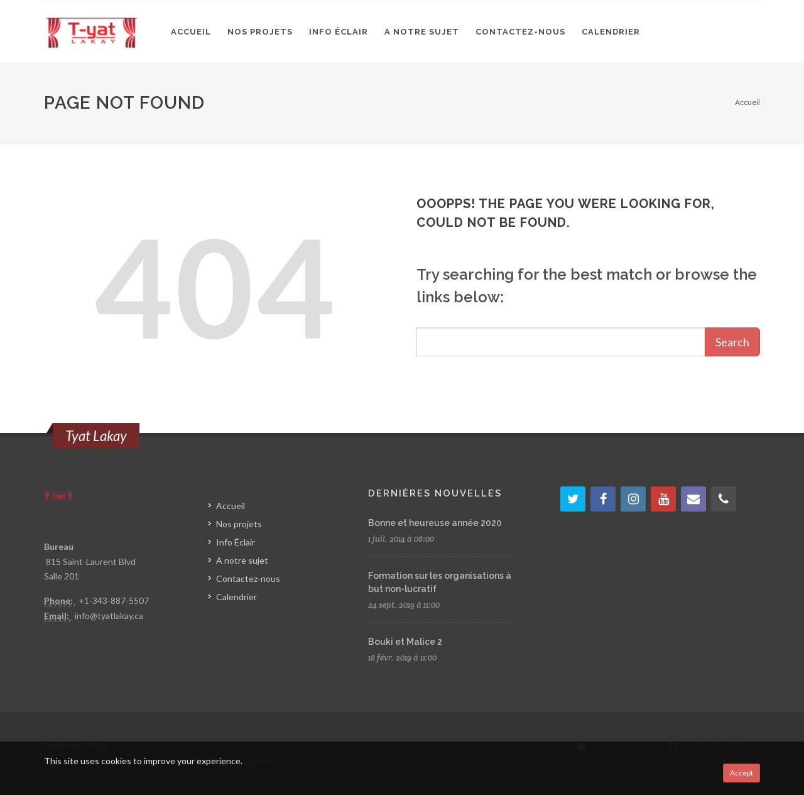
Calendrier (236, 596)
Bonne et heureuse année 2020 (435, 523)
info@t (88, 615)
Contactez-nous (248, 578)
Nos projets (239, 523)
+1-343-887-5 (106, 600)
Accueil (747, 102)
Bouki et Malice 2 (405, 642)
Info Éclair (235, 542)
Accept (741, 772)
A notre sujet (242, 560)
